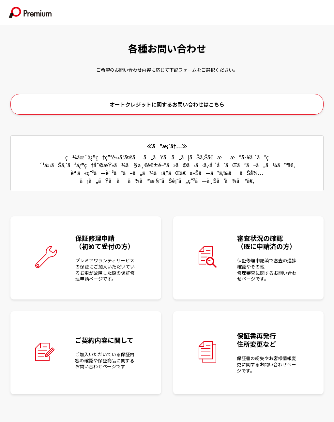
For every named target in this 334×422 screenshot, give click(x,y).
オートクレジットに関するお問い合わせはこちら (167, 104)
